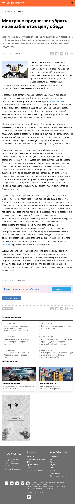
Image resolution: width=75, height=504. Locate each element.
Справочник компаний (58, 476)
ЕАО (28, 462)
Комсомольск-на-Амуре (36, 459)
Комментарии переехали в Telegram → (23, 289)
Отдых (52, 465)
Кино (52, 467)
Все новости (7, 11)
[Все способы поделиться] (71, 53)
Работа (52, 462)
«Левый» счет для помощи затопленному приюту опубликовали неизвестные (16, 328)
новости (20, 3)
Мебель (53, 470)
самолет (6, 244)
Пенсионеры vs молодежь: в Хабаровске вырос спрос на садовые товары (16, 355)
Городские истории (34, 470)
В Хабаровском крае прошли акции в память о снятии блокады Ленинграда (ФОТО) (57, 355)
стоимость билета (57, 101)
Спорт (29, 467)
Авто (51, 459)
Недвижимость (55, 473)
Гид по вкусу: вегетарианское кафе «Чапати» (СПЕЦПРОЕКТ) (56, 327)
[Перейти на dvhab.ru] (8, 3)
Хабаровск (21, 11)
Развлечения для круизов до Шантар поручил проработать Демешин (17, 341)
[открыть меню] (67, 3)
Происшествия (33, 465)
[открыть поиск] (72, 3)
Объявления (54, 456)
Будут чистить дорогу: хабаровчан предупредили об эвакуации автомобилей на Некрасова (56, 341)
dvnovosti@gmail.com (13, 469)
